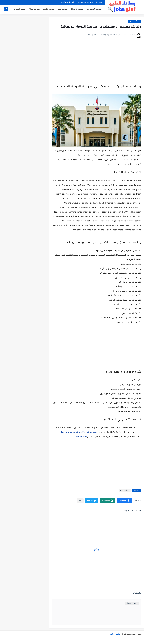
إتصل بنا (99, 2)
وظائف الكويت (48, 9)
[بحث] (6, 9)
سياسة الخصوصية (85, 2)
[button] (124, 500)
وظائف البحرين (20, 9)
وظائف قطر (63, 9)
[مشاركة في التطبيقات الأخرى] (80, 500)
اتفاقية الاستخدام (67, 2)
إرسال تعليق (132, 603)
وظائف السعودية (94, 9)
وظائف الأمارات (77, 9)
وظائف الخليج (115, 634)
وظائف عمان (34, 9)
